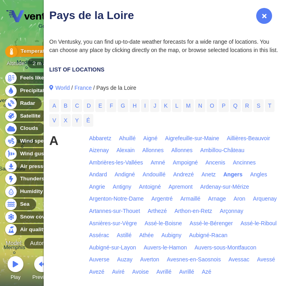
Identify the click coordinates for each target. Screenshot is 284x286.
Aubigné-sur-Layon (112, 247)
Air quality (28, 230)
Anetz (208, 174)
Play (15, 269)
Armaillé (190, 198)
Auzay (125, 259)
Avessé (266, 259)
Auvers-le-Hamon (165, 247)
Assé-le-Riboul (258, 223)
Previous (42, 269)
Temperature (31, 51)
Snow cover (30, 217)
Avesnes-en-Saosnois (194, 259)
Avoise (140, 272)
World (62, 88)
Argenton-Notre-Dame (116, 198)
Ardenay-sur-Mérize (224, 187)
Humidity (27, 191)
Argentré (162, 198)
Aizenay (99, 150)
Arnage (217, 198)
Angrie (97, 187)
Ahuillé (127, 138)
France (83, 88)
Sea (20, 204)
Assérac (99, 235)
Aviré (118, 272)
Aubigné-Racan (208, 235)
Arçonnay (231, 211)
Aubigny (171, 235)
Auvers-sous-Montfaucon (226, 247)
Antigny (122, 187)
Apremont (180, 187)
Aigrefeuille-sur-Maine (192, 138)
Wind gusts (30, 154)
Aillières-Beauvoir (248, 138)
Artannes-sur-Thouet (114, 211)
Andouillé (154, 174)
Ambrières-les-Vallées (116, 162)
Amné (158, 162)
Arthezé (157, 211)
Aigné (150, 138)
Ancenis (215, 162)
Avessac (238, 259)
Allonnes (153, 150)
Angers (232, 174)
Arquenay (265, 198)
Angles (258, 174)
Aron (239, 198)
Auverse (99, 259)
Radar (23, 103)
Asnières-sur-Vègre (113, 223)
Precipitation (31, 91)
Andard (98, 174)
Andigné (125, 174)
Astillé (124, 235)
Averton (149, 259)
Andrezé (183, 174)
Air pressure (31, 166)
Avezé (96, 272)
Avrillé (164, 272)
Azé (206, 272)
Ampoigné (185, 162)
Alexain (125, 150)
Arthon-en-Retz (193, 211)
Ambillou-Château (222, 150)
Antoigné (150, 187)
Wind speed (30, 141)
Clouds (24, 128)
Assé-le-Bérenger (211, 223)
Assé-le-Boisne (163, 223)
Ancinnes (244, 162)
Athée (146, 235)
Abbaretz (100, 138)
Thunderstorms (35, 179)
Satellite (26, 116)
